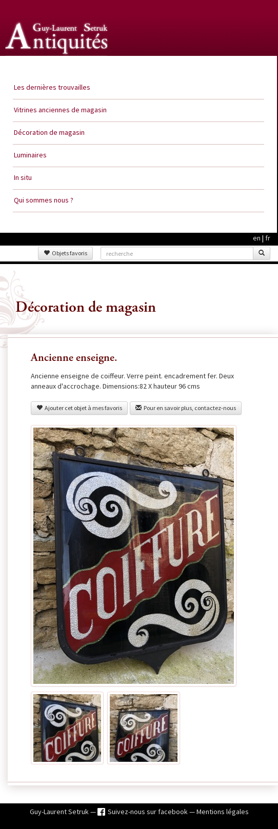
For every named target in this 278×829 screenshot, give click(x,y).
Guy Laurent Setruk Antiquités (57, 66)
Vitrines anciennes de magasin (60, 109)
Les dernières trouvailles (52, 87)
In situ (23, 177)
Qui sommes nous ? (43, 200)
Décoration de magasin (49, 132)
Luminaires (30, 154)
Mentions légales (222, 811)
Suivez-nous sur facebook (148, 811)
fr (267, 237)
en (257, 237)
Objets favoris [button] (65, 253)
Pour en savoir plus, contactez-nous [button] (185, 408)
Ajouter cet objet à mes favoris (79, 408)
